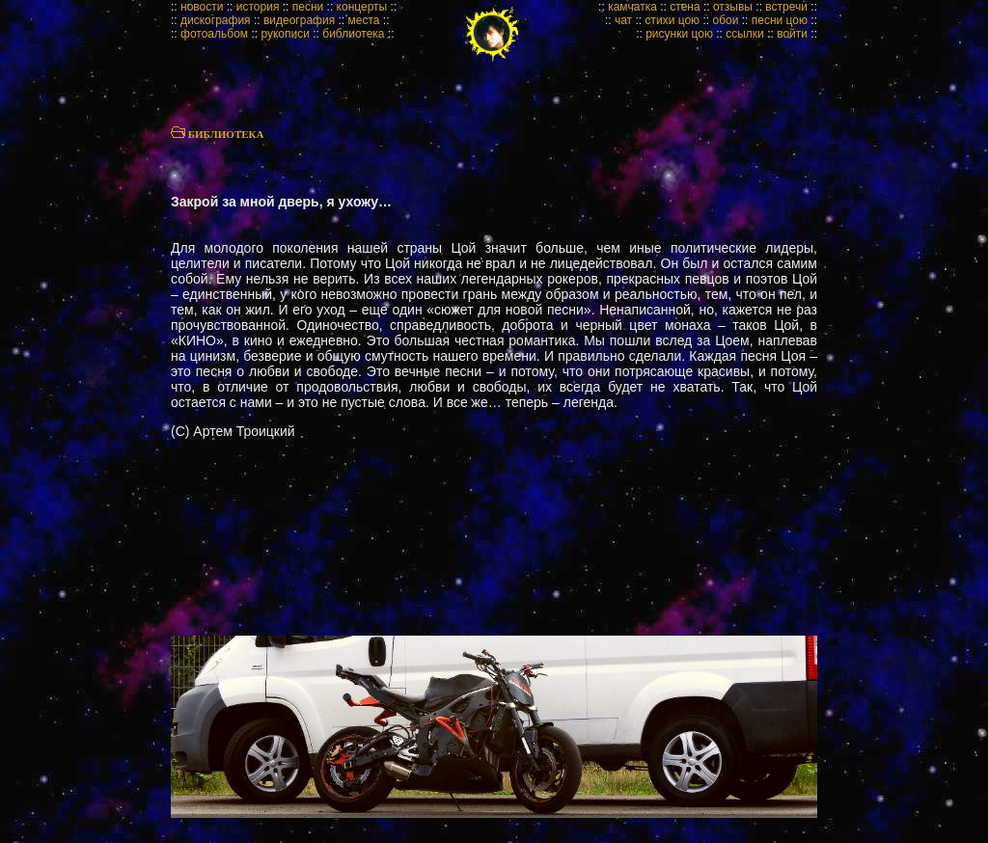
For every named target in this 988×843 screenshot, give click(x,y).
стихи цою (672, 20)
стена (685, 7)
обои (725, 20)
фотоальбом (214, 34)
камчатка (632, 7)
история (258, 7)
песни (308, 7)
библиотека (353, 34)
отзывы (733, 7)
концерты (362, 7)
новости (201, 7)
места (364, 20)
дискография (215, 20)
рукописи (285, 34)
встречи (786, 7)
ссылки (745, 34)
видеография (299, 20)
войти (792, 34)
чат (623, 20)
